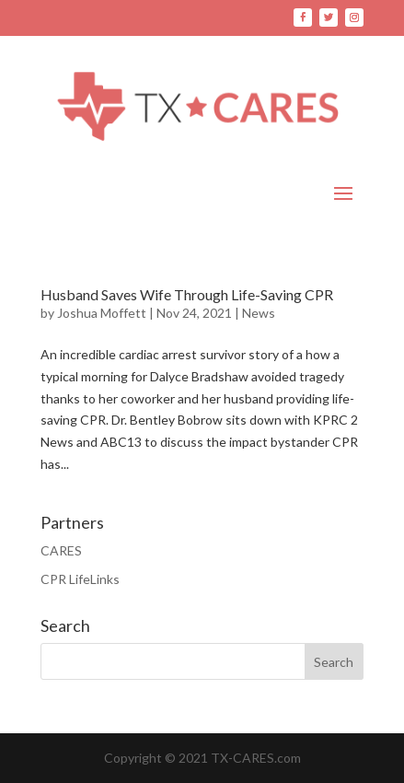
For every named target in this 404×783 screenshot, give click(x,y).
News (258, 313)
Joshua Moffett (101, 313)
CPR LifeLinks (80, 579)
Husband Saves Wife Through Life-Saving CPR (186, 294)
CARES (61, 550)
